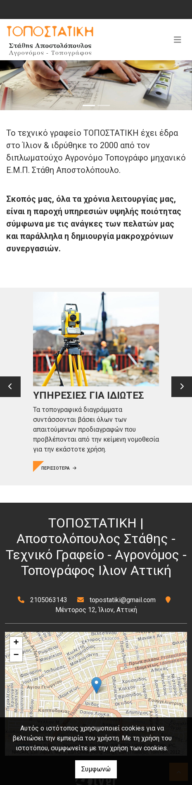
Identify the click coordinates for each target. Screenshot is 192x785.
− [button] (16, 655)
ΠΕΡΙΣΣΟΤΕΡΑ (58, 468)
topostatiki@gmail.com (123, 600)
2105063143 (48, 600)
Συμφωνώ (96, 769)
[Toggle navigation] (177, 39)
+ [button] (16, 643)
